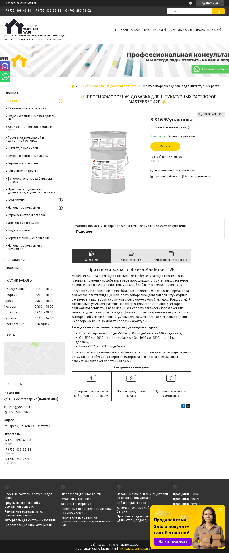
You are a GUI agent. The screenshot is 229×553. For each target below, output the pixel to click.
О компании (14, 260)
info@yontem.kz (20, 407)
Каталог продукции (146, 30)
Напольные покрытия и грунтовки (25, 247)
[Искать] (218, 11)
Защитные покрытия (23, 171)
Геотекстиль (17, 200)
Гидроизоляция (19, 230)
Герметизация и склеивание (29, 238)
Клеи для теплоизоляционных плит (30, 128)
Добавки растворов (131, 503)
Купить (165, 146)
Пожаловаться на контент (136, 548)
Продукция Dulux (186, 494)
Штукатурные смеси (23, 148)
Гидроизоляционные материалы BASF (31, 117)
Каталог (10, 101)
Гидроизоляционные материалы (28, 525)
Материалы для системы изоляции (30, 520)
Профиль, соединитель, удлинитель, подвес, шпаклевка (31, 190)
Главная (121, 30)
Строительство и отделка (27, 215)
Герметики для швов (23, 163)
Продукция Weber (186, 504)
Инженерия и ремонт (24, 223)
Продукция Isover (186, 499)
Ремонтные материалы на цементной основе (23, 513)
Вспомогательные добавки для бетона (111, 86)
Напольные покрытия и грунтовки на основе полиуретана (142, 496)
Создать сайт (14, 3)
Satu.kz (133, 544)
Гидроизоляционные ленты (28, 156)
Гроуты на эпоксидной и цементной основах (26, 139)
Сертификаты (182, 30)
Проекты (202, 30)
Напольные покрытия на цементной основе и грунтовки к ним (85, 521)
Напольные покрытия (24, 208)
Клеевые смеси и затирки (27, 108)
